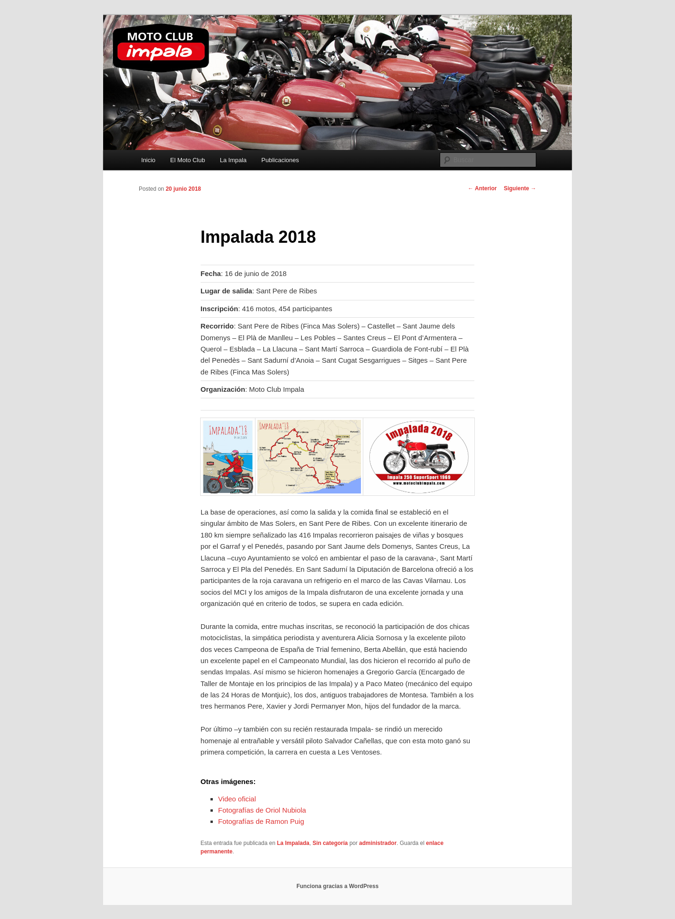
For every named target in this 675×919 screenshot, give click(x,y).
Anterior (482, 188)
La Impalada (293, 843)
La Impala (233, 160)
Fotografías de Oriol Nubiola (262, 810)
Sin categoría (330, 843)
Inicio (148, 160)
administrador (378, 843)
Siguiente (520, 188)
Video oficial (237, 799)
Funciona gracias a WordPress (337, 886)
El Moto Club (187, 160)
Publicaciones (280, 160)
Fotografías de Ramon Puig (261, 821)
